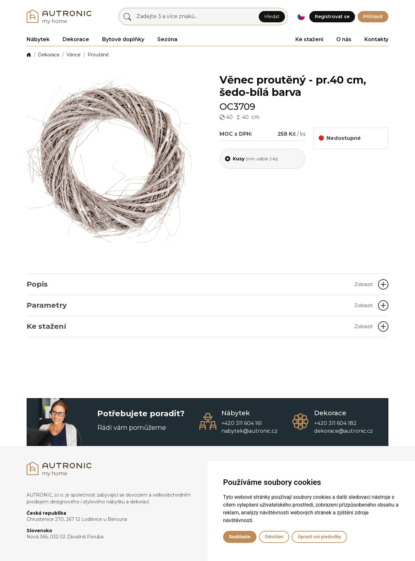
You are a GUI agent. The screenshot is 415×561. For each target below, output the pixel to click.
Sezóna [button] (167, 39)
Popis (200, 284)
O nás (343, 39)
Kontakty (376, 39)
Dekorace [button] (76, 39)
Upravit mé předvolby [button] (319, 536)
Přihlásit (373, 16)
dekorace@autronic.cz (343, 431)
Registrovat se (332, 16)
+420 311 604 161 (241, 423)
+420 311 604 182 (335, 423)
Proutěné (98, 55)
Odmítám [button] (274, 536)
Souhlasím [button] (240, 536)
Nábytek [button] (38, 39)
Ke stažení (309, 39)
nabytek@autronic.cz (249, 431)
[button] (301, 16)
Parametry (200, 305)
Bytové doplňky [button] (123, 39)
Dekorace (49, 55)
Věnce (73, 55)
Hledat (271, 16)
